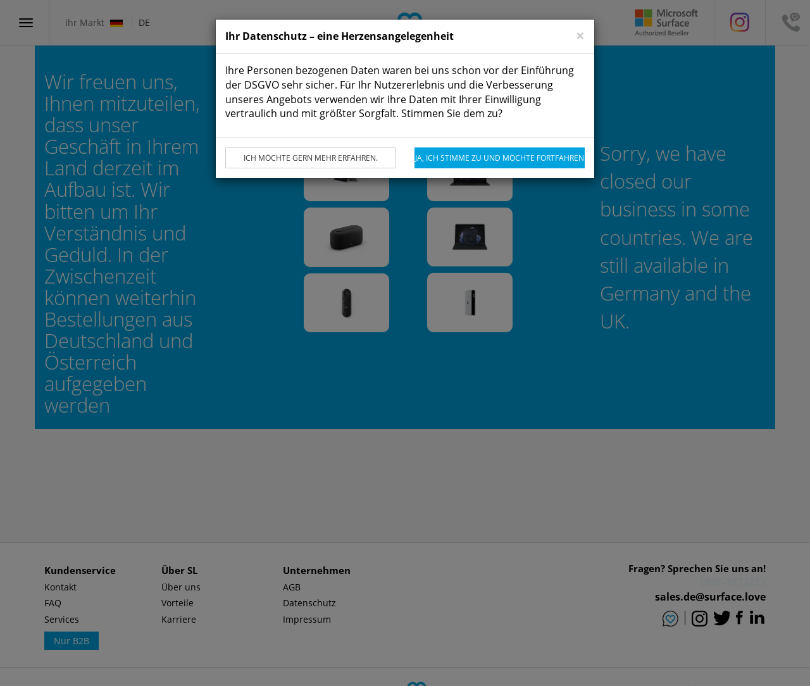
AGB (292, 587)
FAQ (52, 603)
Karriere (178, 619)
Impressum (307, 619)
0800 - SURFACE (728, 582)
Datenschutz (309, 603)
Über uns (181, 587)
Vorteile (177, 603)
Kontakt (60, 587)
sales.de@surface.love (710, 597)
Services (61, 619)
